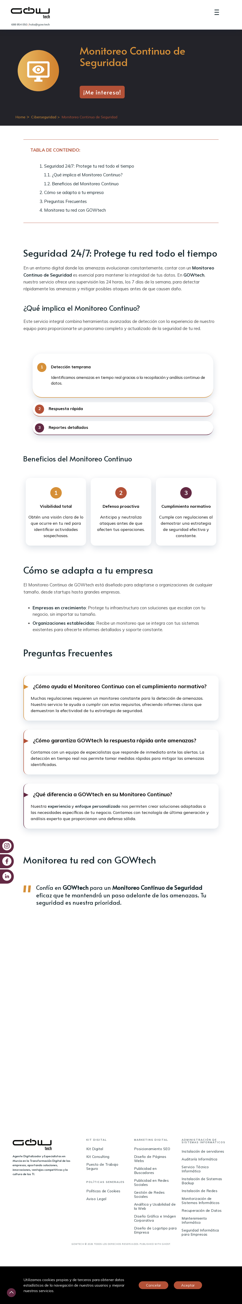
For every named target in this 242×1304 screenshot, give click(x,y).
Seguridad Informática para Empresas (200, 1232)
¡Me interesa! (102, 92)
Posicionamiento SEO (152, 1149)
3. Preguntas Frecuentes (63, 201)
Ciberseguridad (43, 117)
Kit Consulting (98, 1157)
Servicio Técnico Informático (195, 1169)
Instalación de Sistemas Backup (202, 1181)
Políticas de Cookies (103, 1191)
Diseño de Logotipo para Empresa (155, 1230)
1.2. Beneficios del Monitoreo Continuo (81, 183)
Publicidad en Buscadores (145, 1171)
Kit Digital (94, 1149)
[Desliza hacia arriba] (11, 1292)
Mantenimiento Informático (194, 1220)
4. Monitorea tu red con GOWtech (72, 210)
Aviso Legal (96, 1199)
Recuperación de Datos (202, 1211)
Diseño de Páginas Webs (150, 1159)
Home (20, 117)
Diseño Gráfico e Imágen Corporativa (155, 1218)
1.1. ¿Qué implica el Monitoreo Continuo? (83, 175)
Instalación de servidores (203, 1151)
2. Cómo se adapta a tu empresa (71, 192)
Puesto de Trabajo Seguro (102, 1167)
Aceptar (188, 1285)
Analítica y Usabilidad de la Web (155, 1206)
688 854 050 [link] (19, 24)
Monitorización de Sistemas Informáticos (201, 1201)
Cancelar (153, 1285)
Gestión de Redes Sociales (149, 1194)
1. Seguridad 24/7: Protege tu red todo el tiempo (86, 166)
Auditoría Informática (199, 1159)
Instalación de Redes (199, 1191)
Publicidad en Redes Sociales (151, 1183)
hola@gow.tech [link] (39, 24)
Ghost (166, 1244)
